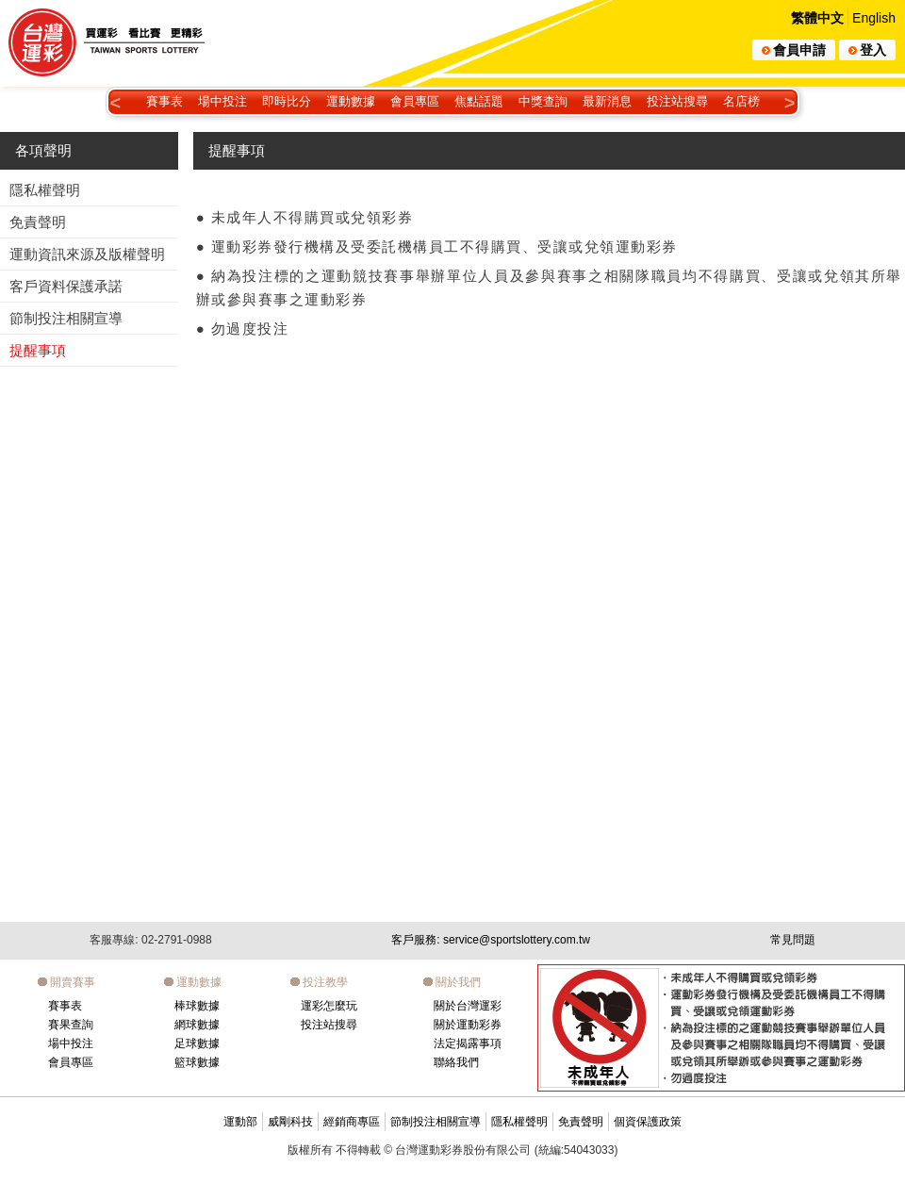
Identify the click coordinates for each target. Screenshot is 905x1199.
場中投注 (222, 101)
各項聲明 (43, 150)
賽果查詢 (70, 1024)
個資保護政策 (648, 1121)
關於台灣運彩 (468, 1005)
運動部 (240, 1121)
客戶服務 (490, 939)
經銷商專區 (351, 1121)
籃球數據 (197, 1062)
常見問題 (792, 939)
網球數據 (197, 1024)
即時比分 (286, 101)
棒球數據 (197, 1005)
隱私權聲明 (519, 1121)
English (874, 17)
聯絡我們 (456, 1062)
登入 (867, 49)
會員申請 (794, 49)
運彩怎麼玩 (329, 1005)
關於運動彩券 (468, 1024)
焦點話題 (478, 101)
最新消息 (607, 101)
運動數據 (350, 101)
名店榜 (741, 101)
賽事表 (164, 101)
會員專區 (414, 101)
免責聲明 (580, 1121)
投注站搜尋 (677, 101)
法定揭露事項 (468, 1043)
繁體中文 (817, 17)
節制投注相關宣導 (435, 1121)
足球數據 (197, 1043)
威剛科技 (290, 1121)
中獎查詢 (543, 101)
